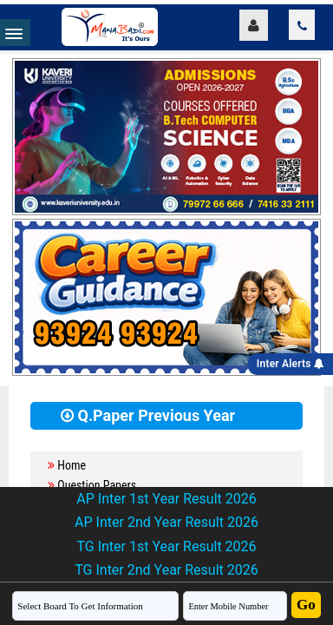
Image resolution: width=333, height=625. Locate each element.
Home (71, 465)
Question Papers (96, 485)
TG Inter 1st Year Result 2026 (166, 546)
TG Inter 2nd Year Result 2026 (166, 570)
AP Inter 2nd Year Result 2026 (166, 522)
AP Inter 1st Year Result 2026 (166, 498)
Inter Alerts (290, 364)
